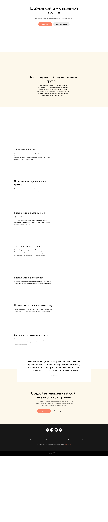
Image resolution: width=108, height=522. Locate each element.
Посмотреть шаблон (61, 24)
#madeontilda (44, 439)
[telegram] (60, 430)
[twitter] (47, 430)
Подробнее (54, 375)
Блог (65, 439)
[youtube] (56, 430)
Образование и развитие (56, 439)
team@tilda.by (67, 444)
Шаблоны (36, 439)
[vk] (52, 430)
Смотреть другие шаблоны (61, 411)
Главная (24, 439)
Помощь (84, 439)
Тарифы (29, 439)
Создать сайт (45, 24)
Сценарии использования (74, 439)
